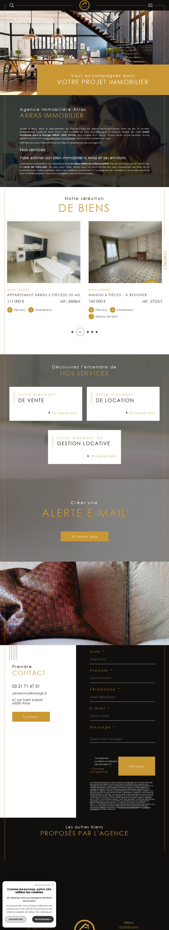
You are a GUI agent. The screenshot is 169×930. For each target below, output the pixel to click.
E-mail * (100, 712)
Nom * (97, 655)
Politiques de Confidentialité (128, 811)
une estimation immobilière (59, 145)
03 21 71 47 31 (26, 697)
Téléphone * (105, 693)
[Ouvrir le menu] (150, 5)
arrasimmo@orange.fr (29, 705)
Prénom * (101, 674)
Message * (103, 731)
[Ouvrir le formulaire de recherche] (11, 5)
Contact (165, 260)
